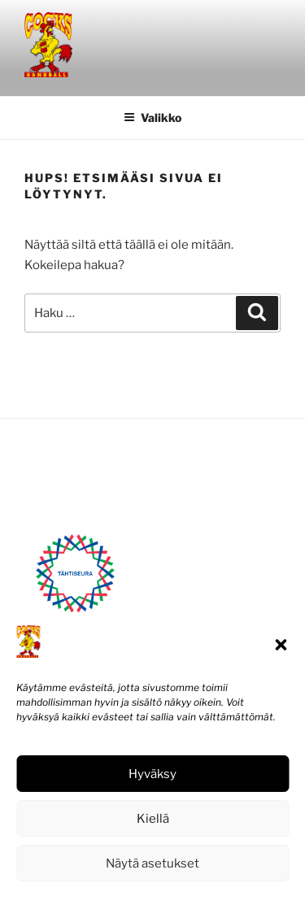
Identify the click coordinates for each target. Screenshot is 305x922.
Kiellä (153, 818)
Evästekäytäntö (103, 900)
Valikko (152, 117)
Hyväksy (152, 774)
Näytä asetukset (152, 863)
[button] (280, 645)
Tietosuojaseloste (189, 900)
